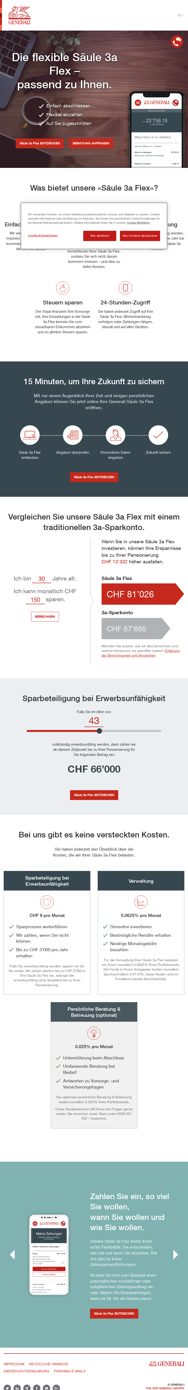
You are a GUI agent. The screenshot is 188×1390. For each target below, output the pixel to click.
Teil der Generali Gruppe (165, 1388)
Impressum (14, 1364)
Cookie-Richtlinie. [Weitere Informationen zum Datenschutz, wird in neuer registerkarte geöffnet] (138, 222)
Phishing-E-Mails (69, 1371)
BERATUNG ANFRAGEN (91, 143)
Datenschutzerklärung (26, 1371)
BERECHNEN (45, 616)
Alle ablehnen (100, 235)
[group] (94, 1254)
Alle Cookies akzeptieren (140, 235)
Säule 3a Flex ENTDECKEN (40, 143)
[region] (94, 225)
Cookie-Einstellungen (43, 235)
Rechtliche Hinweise (48, 1364)
